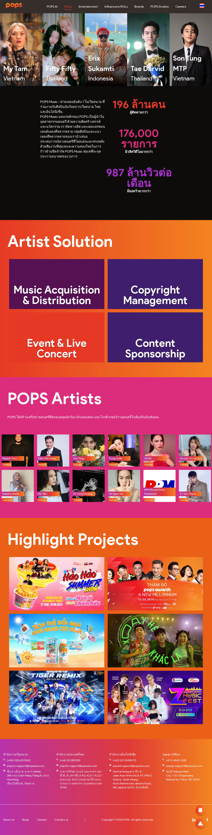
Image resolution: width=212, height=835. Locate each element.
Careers (42, 819)
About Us (8, 819)
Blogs (25, 819)
